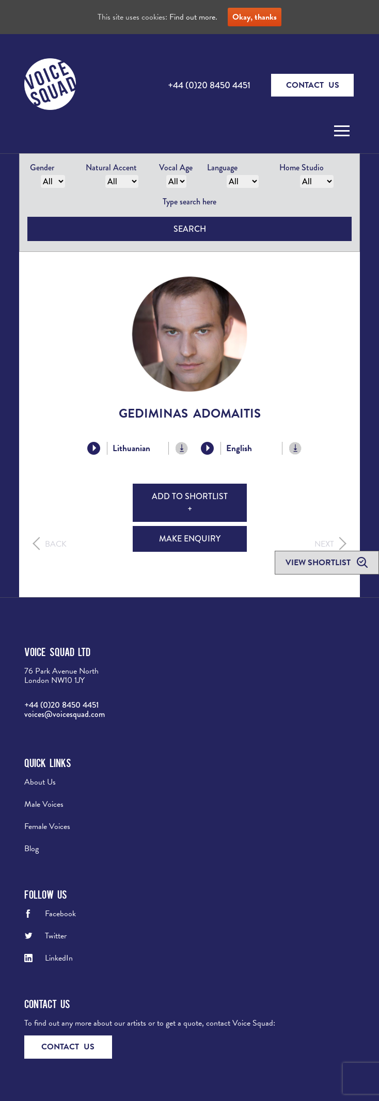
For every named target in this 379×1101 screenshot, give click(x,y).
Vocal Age (176, 167)
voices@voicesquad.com (64, 714)
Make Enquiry (189, 539)
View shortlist (319, 562)
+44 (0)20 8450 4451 (209, 85)
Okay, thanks (254, 17)
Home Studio (301, 167)
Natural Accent (111, 167)
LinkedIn (59, 958)
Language (222, 167)
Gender (42, 167)
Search (189, 229)
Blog (31, 848)
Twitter (56, 936)
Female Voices (47, 826)
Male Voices (44, 804)
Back (56, 544)
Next (324, 544)
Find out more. (193, 17)
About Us (40, 782)
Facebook (60, 913)
